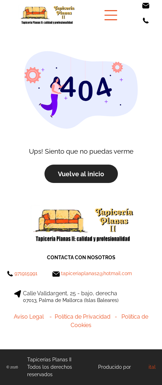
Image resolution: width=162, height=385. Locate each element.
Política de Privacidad (82, 316)
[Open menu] (110, 15)
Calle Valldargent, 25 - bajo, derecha (70, 293)
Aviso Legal (29, 316)
